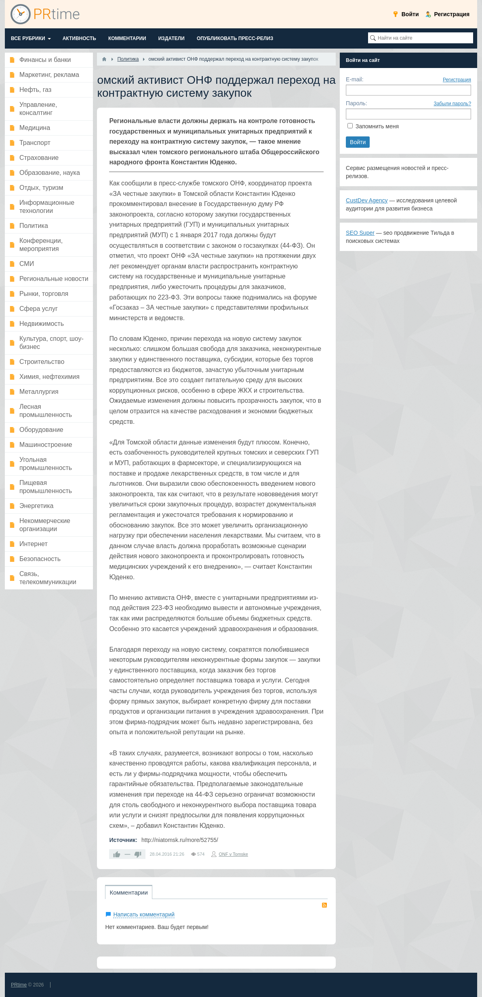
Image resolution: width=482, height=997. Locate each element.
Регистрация (457, 80)
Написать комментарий (144, 914)
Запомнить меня (377, 126)
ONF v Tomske (233, 854)
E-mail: (355, 79)
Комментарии (128, 892)
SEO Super (360, 233)
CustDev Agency (367, 200)
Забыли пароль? (452, 103)
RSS (324, 905)
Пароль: (356, 103)
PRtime (19, 985)
